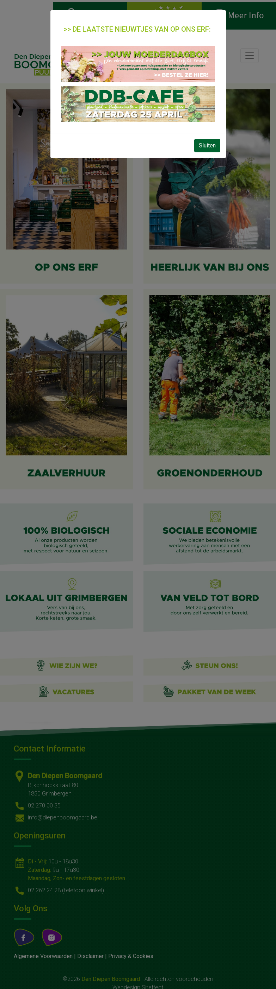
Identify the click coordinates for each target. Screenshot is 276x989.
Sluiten (207, 145)
